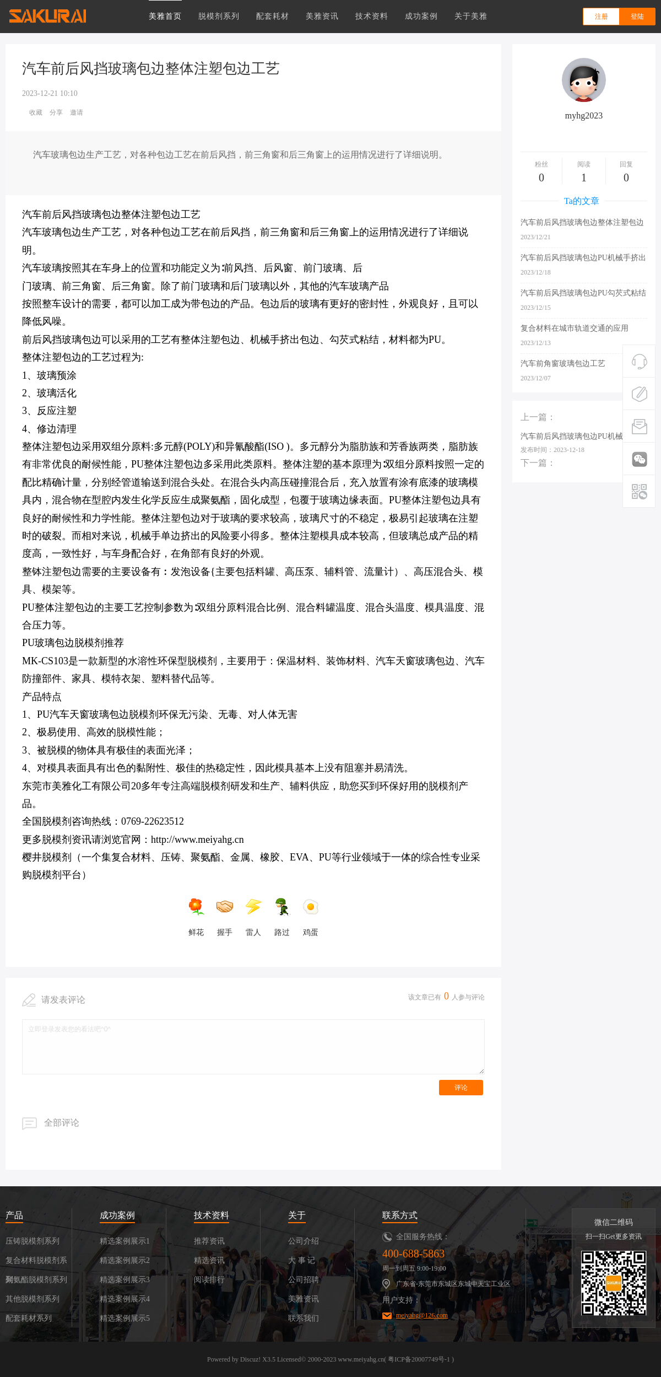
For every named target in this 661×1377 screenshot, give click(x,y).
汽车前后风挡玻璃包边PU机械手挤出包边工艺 (583, 258)
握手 (225, 917)
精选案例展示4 (125, 1299)
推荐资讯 (209, 1241)
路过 (282, 917)
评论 (461, 1087)
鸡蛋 (310, 917)
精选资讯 (209, 1260)
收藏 (35, 112)
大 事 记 (301, 1260)
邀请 (76, 112)
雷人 (253, 917)
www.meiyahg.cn (361, 1359)
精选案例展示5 (125, 1318)
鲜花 (196, 917)
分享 (56, 112)
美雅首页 (165, 16)
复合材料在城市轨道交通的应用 (575, 328)
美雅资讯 (322, 16)
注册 (601, 16)
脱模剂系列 (219, 16)
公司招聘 (303, 1280)
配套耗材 (272, 16)
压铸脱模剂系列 (32, 1241)
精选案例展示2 (125, 1260)
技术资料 (371, 16)
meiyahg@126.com (422, 1315)
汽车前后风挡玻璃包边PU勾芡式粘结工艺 (583, 294)
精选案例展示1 (125, 1241)
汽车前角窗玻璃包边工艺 (563, 363)
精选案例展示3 (125, 1280)
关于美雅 (470, 16)
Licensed (289, 1359)
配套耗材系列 (29, 1318)
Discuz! (250, 1359)
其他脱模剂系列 (32, 1299)
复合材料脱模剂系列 (36, 1263)
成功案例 (421, 16)
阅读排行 (209, 1280)
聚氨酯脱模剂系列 (36, 1280)
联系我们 (303, 1318)
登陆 (637, 16)
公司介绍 (303, 1241)
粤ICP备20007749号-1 (419, 1359)
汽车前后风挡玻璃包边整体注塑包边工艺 (582, 223)
